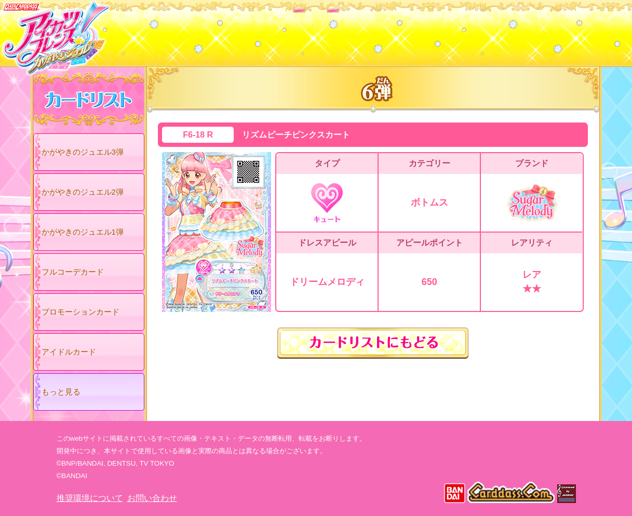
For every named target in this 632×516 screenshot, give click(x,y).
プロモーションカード (80, 311)
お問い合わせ (152, 498)
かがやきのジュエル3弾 (83, 151)
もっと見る (61, 391)
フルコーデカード (73, 271)
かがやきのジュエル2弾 (83, 191)
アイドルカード (69, 351)
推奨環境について (90, 498)
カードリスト (250, 30)
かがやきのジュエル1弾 (83, 231)
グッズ (382, 30)
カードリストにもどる (372, 343)
